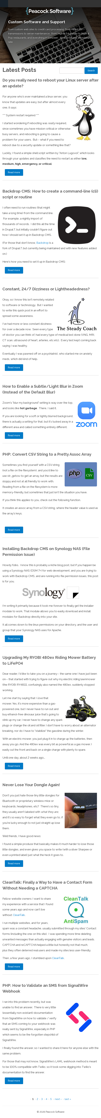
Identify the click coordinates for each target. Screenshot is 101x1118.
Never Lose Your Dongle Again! (31, 784)
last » (68, 1099)
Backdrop (42, 242)
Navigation (4, 3)
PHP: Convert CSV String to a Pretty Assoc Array (46, 454)
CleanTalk (19, 915)
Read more (15, 172)
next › (58, 1099)
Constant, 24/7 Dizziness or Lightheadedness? (46, 289)
